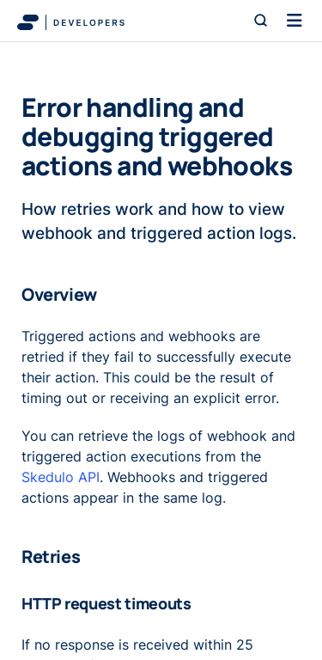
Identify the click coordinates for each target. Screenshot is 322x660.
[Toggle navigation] (294, 20)
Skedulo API (60, 477)
